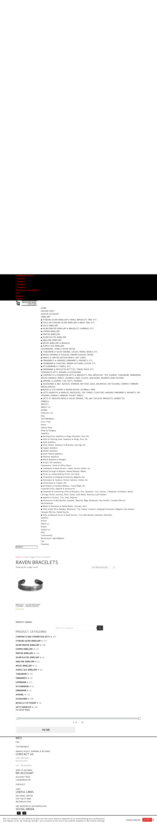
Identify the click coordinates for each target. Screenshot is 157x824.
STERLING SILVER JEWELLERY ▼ (29, 641)
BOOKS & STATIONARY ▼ (27, 703)
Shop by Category (50, 314)
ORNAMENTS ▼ (23, 678)
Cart (17, 293)
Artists (44, 404)
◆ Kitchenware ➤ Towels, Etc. (56, 366)
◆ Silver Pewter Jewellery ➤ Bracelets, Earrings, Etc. (67, 328)
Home (43, 308)
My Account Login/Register (27, 290)
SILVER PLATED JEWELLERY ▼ (28, 657)
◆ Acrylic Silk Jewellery (52, 346)
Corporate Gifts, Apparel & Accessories (61, 372)
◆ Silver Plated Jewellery (53, 337)
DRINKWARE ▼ (22, 690)
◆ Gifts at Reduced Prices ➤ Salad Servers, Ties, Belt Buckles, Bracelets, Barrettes (83, 398)
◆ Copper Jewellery (50, 331)
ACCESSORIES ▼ (23, 699)
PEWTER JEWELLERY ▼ (25, 653)
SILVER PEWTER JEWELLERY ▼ (29, 645)
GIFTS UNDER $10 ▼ (24, 707)
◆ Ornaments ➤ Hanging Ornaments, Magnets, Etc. (67, 360)
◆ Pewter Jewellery (50, 334)
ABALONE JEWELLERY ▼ (26, 662)
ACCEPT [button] (147, 820)
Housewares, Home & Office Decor (58, 349)
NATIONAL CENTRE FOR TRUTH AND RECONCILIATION (24, 799)
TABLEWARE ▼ (22, 674)
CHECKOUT (21, 784)
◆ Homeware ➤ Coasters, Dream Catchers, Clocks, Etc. (68, 363)
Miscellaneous (48, 387)
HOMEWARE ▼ (22, 682)
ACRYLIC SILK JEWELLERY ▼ (27, 670)
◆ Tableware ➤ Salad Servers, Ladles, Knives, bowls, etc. (69, 352)
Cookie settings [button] (133, 820)
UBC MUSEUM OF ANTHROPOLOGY (31, 806)
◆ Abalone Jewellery (51, 340)
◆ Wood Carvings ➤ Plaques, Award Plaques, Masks (67, 355)
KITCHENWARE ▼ (23, 686)
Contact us (47, 413)
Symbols (45, 401)
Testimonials (47, 419)
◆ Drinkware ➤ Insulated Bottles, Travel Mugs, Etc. (67, 369)
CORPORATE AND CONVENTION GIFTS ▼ (34, 637)
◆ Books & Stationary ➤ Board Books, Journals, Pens (68, 390)
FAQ (43, 416)
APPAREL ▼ (21, 695)
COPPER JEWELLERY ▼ (25, 649)
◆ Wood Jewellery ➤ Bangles (55, 343)
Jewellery (45, 317)
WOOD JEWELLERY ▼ (25, 666)
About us (45, 407)
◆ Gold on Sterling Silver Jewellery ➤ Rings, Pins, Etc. (68, 323)
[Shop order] (103, 567)
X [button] (153, 820)
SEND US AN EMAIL (24, 770)
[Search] (100, 628)
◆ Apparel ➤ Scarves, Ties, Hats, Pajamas (61, 381)
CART (18, 789)
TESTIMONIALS (22, 747)
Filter (45, 730)
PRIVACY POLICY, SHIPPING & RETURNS (33, 751)
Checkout (20, 296)
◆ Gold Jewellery (49, 326)
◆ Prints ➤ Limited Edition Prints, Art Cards (63, 358)
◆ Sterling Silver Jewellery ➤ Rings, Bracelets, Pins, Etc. (69, 320)
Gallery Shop (47, 311)
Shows (44, 410)
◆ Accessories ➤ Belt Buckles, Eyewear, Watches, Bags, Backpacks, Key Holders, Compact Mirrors (89, 384)
